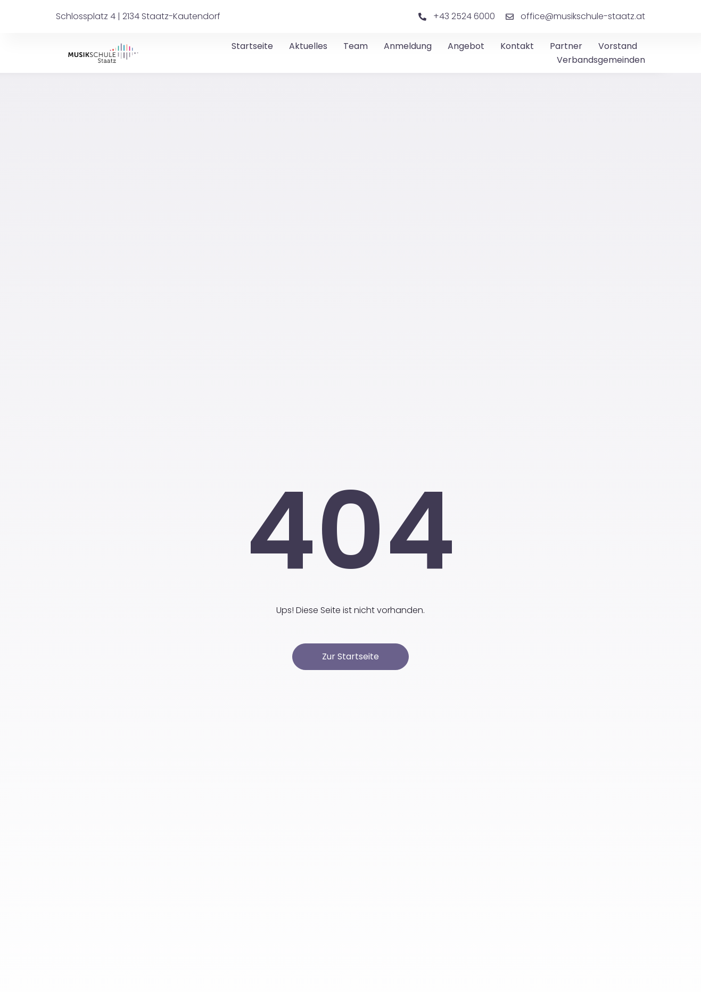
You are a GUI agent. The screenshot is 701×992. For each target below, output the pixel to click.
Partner (566, 46)
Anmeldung (408, 46)
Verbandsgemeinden (601, 60)
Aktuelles (308, 46)
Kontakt (517, 46)
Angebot (466, 46)
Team (355, 46)
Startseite (252, 46)
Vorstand (617, 46)
